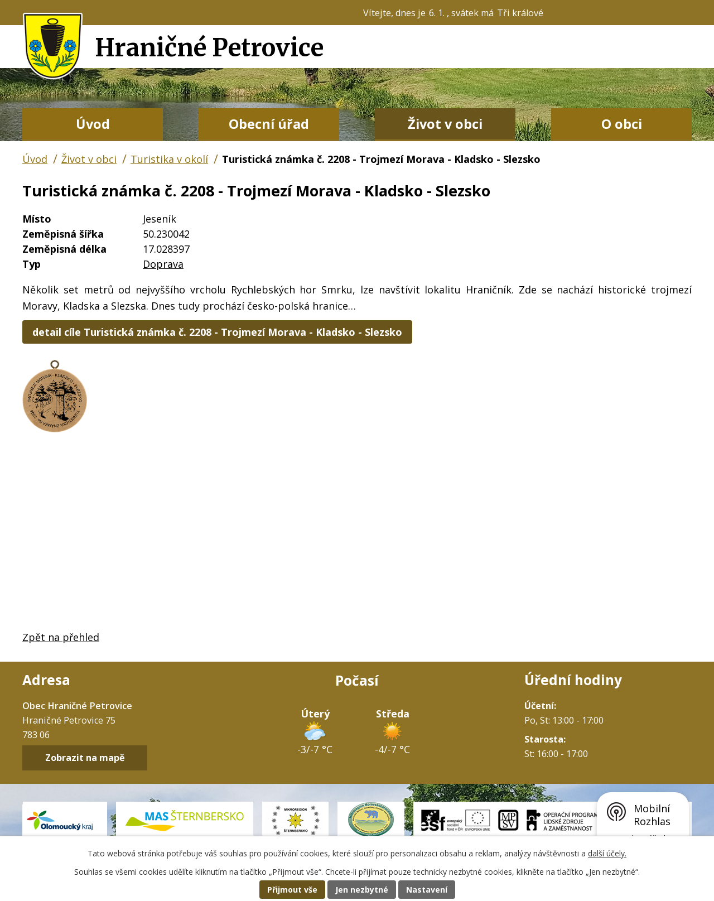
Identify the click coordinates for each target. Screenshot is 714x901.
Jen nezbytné (361, 889)
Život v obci (445, 124)
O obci (621, 124)
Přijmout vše (292, 889)
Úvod (93, 124)
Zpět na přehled (60, 637)
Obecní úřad (269, 124)
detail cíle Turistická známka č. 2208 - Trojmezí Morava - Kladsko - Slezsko (217, 332)
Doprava (163, 264)
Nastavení (426, 889)
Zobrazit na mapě (85, 758)
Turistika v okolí (169, 159)
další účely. (607, 853)
